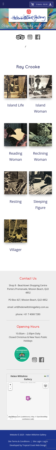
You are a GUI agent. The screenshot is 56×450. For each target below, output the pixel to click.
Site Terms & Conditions (19, 441)
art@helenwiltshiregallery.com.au (31, 307)
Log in (45, 441)
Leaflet (23, 417)
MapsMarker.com (14, 417)
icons (28, 417)
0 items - (41, 4)
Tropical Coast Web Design (34, 445)
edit (32, 419)
